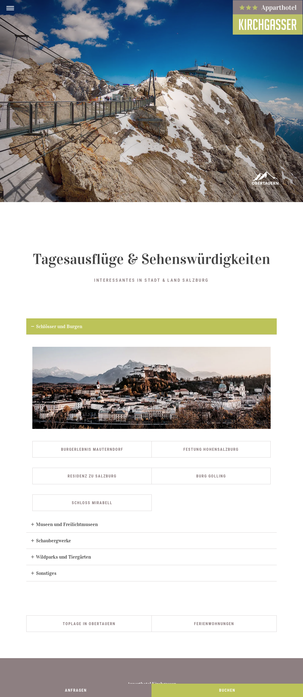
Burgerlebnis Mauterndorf (92, 449)
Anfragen (76, 690)
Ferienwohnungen (214, 623)
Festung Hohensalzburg (211, 449)
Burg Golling (211, 476)
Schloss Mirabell (92, 503)
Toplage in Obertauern (89, 623)
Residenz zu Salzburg (92, 476)
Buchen (227, 690)
